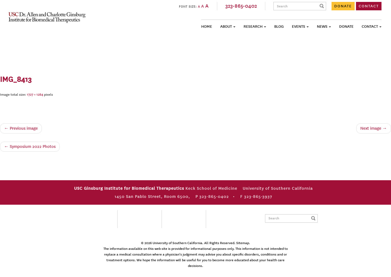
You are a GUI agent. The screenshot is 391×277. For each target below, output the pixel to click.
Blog (279, 26)
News (322, 26)
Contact (370, 26)
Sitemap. (243, 243)
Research (253, 26)
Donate (346, 26)
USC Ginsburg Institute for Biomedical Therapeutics (47, 17)
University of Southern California (177, 243)
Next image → (373, 128)
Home (206, 26)
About (226, 26)
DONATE (343, 6)
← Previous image (21, 128)
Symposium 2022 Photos (30, 146)
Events (298, 26)
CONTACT (369, 6)
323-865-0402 (241, 6)
